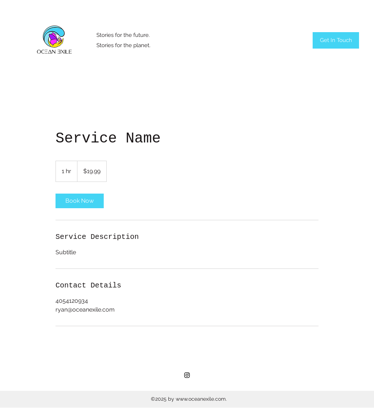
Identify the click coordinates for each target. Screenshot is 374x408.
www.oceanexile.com (201, 399)
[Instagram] (187, 375)
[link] (80, 201)
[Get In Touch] (336, 40)
